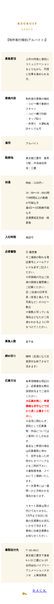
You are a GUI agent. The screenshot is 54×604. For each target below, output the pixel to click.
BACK (40, 590)
